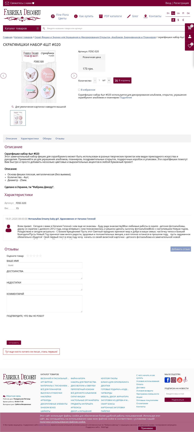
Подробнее (125, 97)
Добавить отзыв (181, 249)
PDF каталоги (113, 16)
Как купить (86, 16)
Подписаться (178, 399)
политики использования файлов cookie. (63, 421)
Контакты (155, 16)
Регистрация (181, 3)
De (188, 13)
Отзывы (59, 138)
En (168, 13)
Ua (178, 13)
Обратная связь (12, 396)
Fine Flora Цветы (62, 16)
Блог (135, 16)
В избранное (86, 89)
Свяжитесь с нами (19, 3)
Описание (11, 138)
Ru (173, 13)
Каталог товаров (22, 28)
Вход (168, 3)
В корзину (122, 80)
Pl (183, 13)
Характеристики (30, 138)
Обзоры (47, 138)
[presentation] (19, 328)
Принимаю (147, 428)
